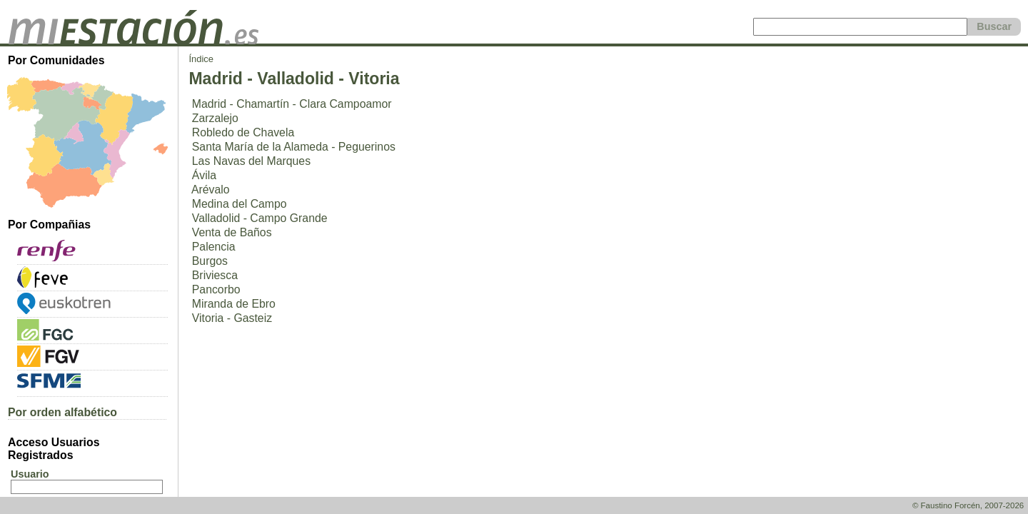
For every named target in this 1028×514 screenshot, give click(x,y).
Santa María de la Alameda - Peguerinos (293, 147)
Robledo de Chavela (243, 132)
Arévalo (210, 189)
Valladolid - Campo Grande (260, 218)
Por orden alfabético (62, 412)
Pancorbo (216, 289)
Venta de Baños (232, 232)
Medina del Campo (239, 204)
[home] (133, 40)
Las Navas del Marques (251, 161)
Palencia (214, 247)
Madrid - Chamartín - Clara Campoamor (292, 104)
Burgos (210, 261)
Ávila (204, 175)
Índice (200, 59)
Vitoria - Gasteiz (232, 318)
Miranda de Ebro (234, 304)
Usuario (30, 474)
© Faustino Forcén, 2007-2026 (968, 505)
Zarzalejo (215, 118)
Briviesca (215, 275)
